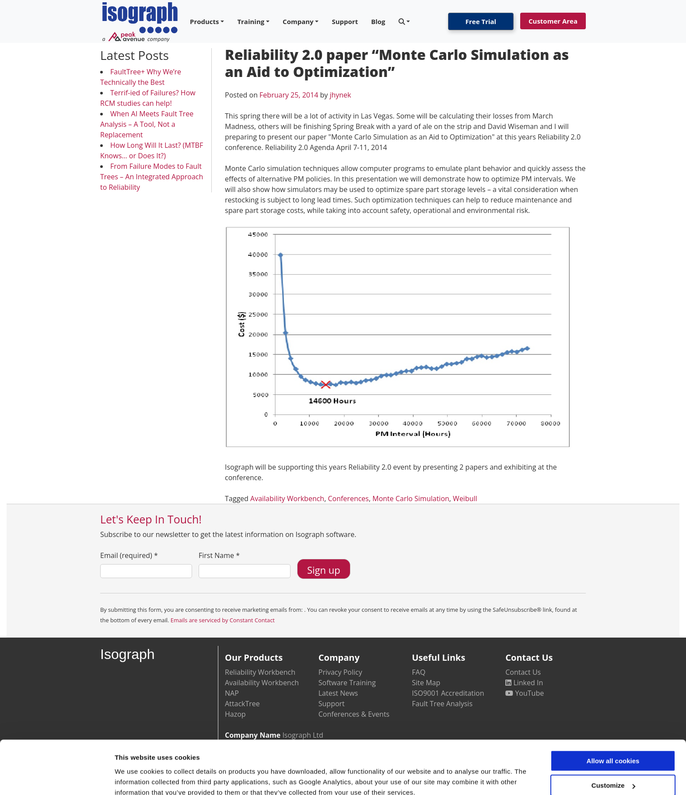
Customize (613, 746)
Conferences (348, 498)
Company (298, 21)
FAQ (419, 672)
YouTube (524, 693)
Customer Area (553, 21)
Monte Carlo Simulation (410, 498)
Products (204, 21)
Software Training (347, 682)
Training (250, 21)
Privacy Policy (340, 672)
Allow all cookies (613, 722)
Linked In (524, 682)
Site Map (426, 682)
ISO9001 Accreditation (448, 693)
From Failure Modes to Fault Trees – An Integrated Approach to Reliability (151, 176)
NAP (232, 693)
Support (345, 21)
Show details (135, 777)
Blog (378, 21)
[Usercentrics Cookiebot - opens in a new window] (56, 778)
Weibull (465, 498)
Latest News (338, 693)
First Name (219, 555)
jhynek (340, 95)
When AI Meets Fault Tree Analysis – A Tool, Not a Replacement (146, 124)
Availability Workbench (287, 498)
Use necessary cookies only (613, 771)
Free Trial (481, 21)
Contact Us (523, 672)
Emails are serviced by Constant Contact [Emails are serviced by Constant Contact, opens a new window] (223, 620)
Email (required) (129, 555)
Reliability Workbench (260, 672)
